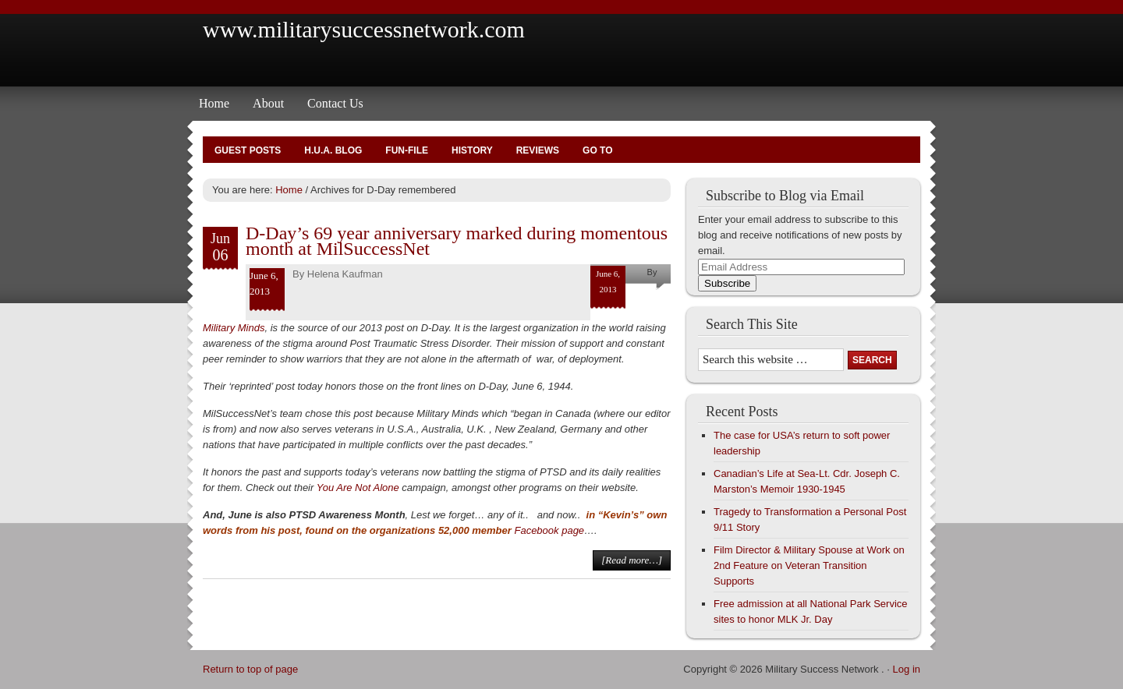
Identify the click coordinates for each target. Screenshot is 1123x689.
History (472, 150)
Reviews (537, 150)
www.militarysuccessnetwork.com (364, 29)
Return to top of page (250, 669)
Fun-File (406, 150)
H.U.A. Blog (333, 150)
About (268, 103)
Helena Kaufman (345, 274)
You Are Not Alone (358, 487)
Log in (906, 669)
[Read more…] (631, 560)
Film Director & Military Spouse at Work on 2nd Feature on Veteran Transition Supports (809, 565)
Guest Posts (247, 150)
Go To (597, 150)
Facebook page (549, 530)
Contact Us (335, 103)
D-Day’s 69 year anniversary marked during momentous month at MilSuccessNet (457, 241)
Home (214, 103)
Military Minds (233, 328)
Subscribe (727, 283)
